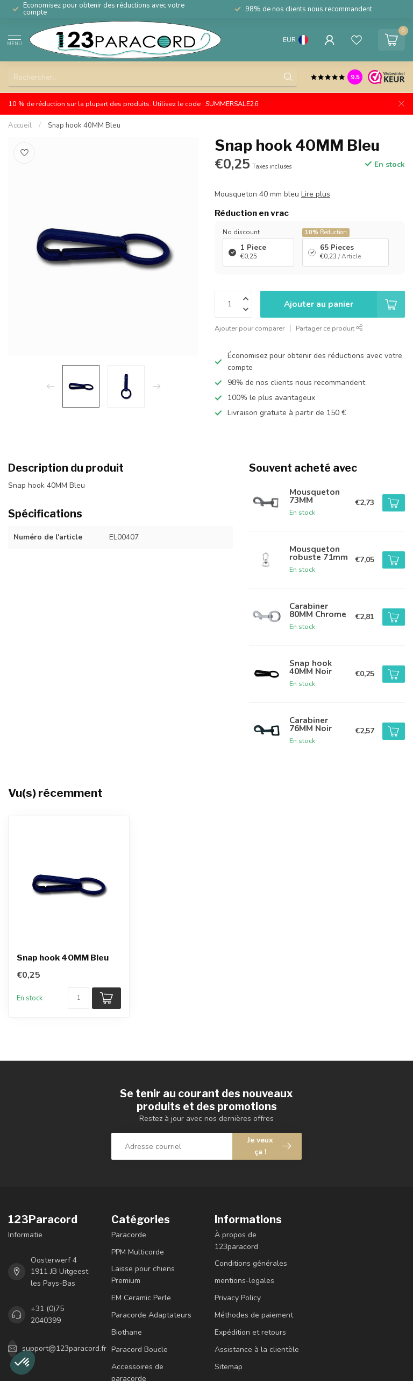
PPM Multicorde (137, 1252)
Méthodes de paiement (254, 1315)
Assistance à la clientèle (257, 1349)
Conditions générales (251, 1263)
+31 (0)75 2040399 (47, 1314)
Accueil (20, 125)
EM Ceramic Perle (141, 1298)
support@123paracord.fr (64, 1348)
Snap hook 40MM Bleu (84, 125)
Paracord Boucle (139, 1349)
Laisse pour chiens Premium (143, 1275)
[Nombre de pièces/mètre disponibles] (78, 998)
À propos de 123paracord (236, 1241)
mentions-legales (244, 1280)
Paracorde (128, 1235)
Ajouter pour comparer (249, 328)
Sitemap (229, 1367)
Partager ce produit (329, 328)
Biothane (126, 1332)
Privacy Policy (238, 1298)
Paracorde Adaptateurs (151, 1315)
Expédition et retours (250, 1332)
